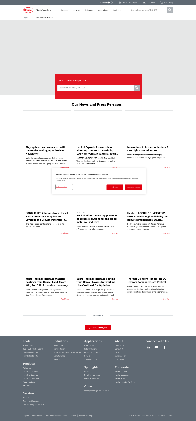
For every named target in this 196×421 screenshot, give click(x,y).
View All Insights (97, 328)
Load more (98, 315)
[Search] (170, 10)
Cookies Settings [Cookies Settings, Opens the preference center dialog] (61, 187)
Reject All (115, 187)
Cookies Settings (85, 416)
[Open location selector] (128, 2)
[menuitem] (65, 10)
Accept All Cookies (133, 187)
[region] (99, 181)
